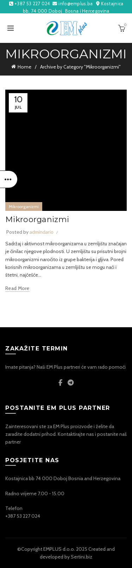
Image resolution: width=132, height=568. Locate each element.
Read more (17, 288)
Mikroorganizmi (24, 206)
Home (24, 67)
